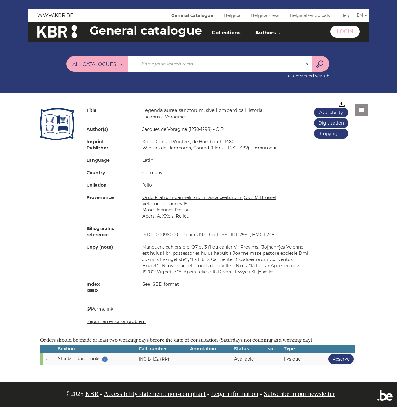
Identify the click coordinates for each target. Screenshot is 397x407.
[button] (57, 124)
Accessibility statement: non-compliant (155, 393)
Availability (331, 112)
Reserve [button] (339, 359)
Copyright (331, 133)
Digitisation (331, 123)
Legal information (234, 393)
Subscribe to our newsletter (299, 393)
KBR (92, 393)
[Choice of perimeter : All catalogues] (97, 64)
